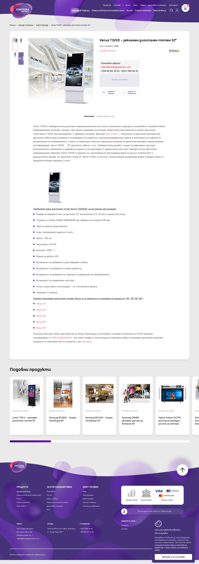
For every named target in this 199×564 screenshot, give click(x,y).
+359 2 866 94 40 (86, 533)
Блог (135, 5)
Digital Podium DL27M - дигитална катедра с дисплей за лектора (170, 418)
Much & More (21, 510)
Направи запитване (108, 51)
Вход (84, 496)
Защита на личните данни (57, 506)
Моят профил (88, 503)
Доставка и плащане (157, 5)
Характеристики (106, 115)
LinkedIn (117, 5)
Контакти (173, 5)
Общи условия (52, 503)
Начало (12, 25)
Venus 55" (41, 319)
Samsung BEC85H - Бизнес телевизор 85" (62, 417)
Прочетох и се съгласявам (173, 557)
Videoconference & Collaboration (29, 499)
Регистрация (88, 499)
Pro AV (19, 503)
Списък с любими (89, 506)
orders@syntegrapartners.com (28, 543)
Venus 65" (41, 325)
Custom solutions (23, 506)
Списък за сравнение (91, 510)
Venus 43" (41, 307)
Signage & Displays (25, 25)
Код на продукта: (106, 46)
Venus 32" (41, 301)
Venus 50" (41, 313)
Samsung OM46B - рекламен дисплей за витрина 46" (132, 418)
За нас (128, 5)
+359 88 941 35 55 (87, 536)
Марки (143, 5)
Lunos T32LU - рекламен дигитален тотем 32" (24, 417)
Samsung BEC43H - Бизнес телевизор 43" (99, 417)
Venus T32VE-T (112, 131)
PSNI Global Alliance (62, 335)
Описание (87, 115)
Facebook (107, 5)
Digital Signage (42, 25)
